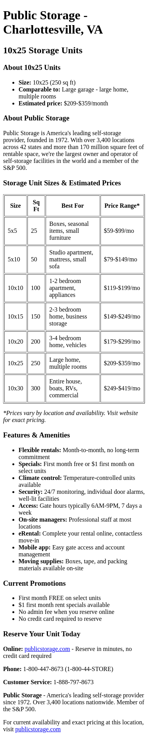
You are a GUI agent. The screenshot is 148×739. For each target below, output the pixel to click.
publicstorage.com (47, 649)
